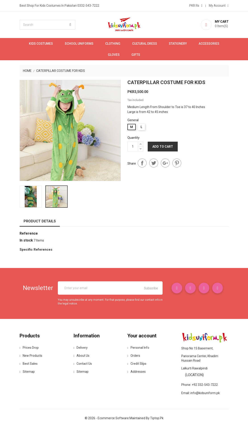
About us (81, 355)
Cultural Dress (144, 43)
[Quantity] (132, 146)
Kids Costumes (41, 43)
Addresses (136, 371)
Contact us (82, 363)
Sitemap (27, 371)
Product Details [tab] (40, 221)
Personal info (138, 347)
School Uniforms (79, 43)
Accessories (209, 43)
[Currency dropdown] (195, 5)
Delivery (80, 347)
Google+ (165, 163)
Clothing (112, 43)
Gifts (135, 54)
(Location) (194, 375)
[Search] (47, 25)
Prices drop (29, 347)
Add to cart (162, 146)
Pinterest (176, 163)
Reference (29, 233)
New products (31, 355)
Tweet (153, 163)
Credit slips (136, 363)
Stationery (178, 43)
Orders (133, 355)
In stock (26, 240)
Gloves (114, 54)
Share (142, 163)
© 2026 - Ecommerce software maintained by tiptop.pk (124, 418)
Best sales (29, 363)
